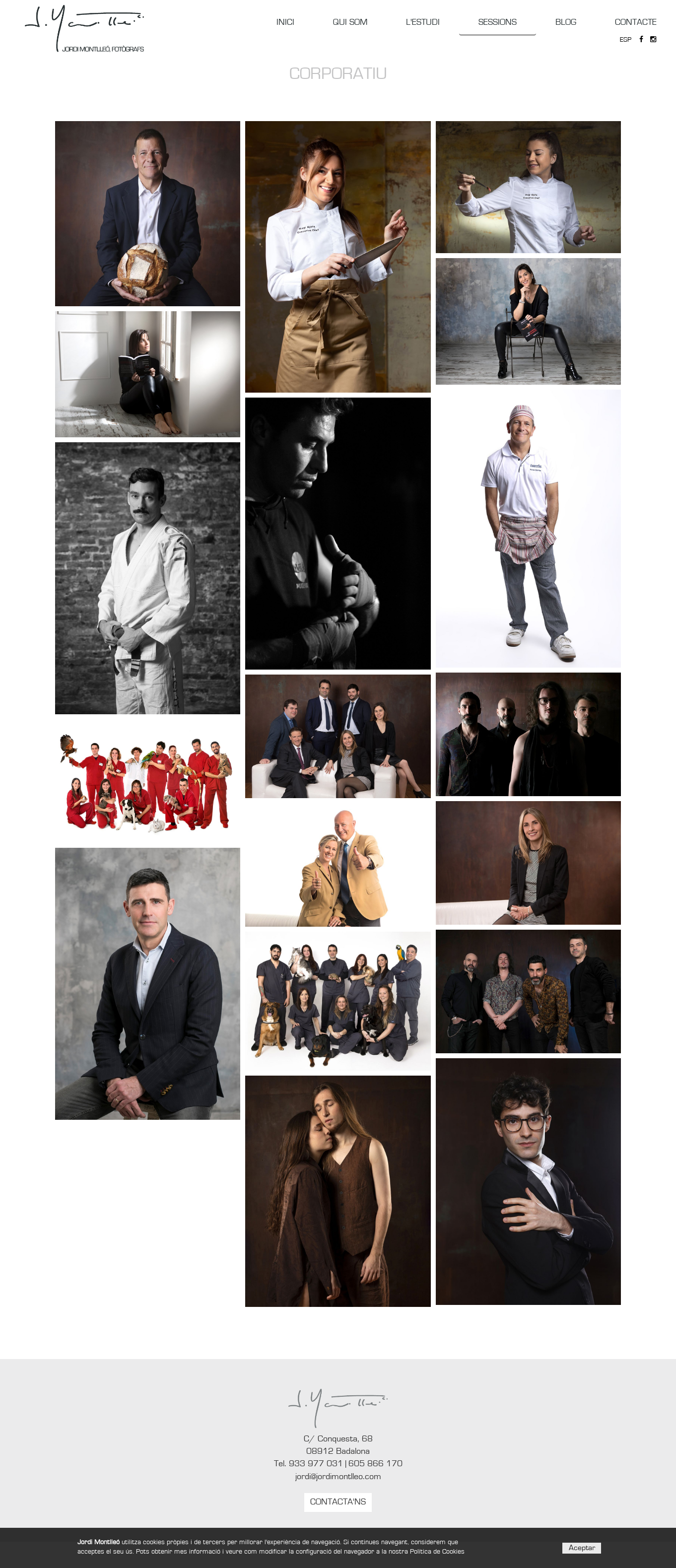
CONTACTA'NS (338, 1502)
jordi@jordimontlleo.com (338, 1476)
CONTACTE (636, 22)
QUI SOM (350, 22)
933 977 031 (316, 1463)
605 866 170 (375, 1463)
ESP (625, 39)
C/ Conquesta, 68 (338, 1438)
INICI (285, 22)
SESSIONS (497, 22)
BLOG (565, 22)
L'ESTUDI (423, 22)
